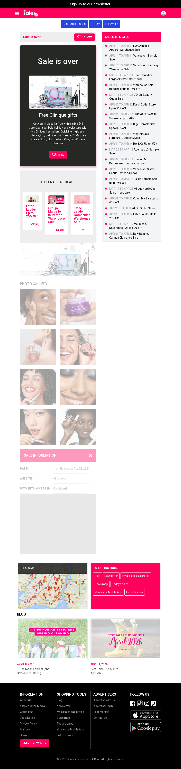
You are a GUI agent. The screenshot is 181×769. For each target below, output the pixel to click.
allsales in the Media (32, 706)
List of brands (134, 592)
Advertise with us (104, 700)
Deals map (101, 584)
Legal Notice (27, 717)
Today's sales (120, 584)
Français (25, 729)
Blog (97, 575)
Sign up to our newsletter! (90, 4)
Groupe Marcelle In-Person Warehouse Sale (56, 215)
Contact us (26, 711)
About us (25, 700)
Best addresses (74, 24)
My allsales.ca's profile (135, 575)
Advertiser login (103, 706)
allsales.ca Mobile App (108, 592)
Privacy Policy (28, 723)
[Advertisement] (58, 524)
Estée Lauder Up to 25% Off (32, 211)
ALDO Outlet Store (143, 208)
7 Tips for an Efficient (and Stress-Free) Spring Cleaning (33, 673)
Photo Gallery (34, 284)
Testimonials (101, 711)
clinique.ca (59, 478)
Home (23, 735)
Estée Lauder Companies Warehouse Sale (82, 215)
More (34, 224)
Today (95, 24)
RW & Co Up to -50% (145, 143)
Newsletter (111, 575)
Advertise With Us (34, 743)
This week (111, 24)
